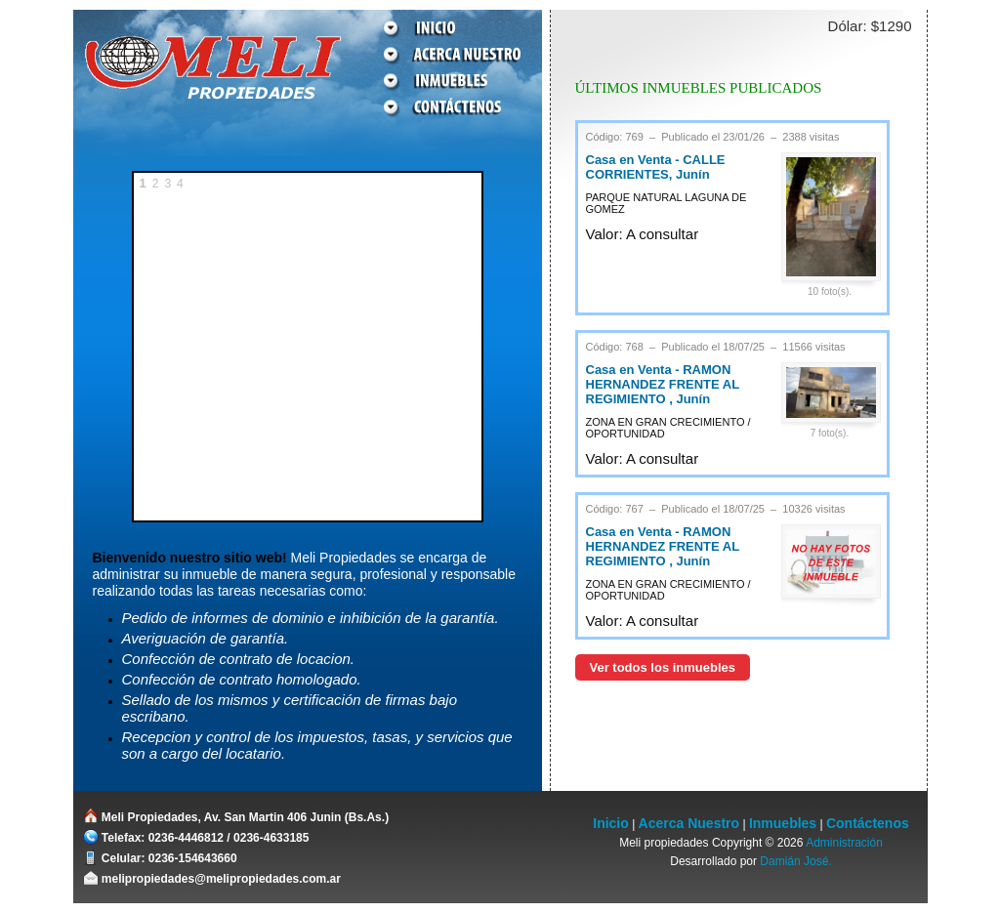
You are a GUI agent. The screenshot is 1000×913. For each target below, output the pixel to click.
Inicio (611, 823)
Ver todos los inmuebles (663, 667)
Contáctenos (867, 823)
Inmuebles (782, 823)
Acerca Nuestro (689, 823)
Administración (844, 843)
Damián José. (795, 861)
